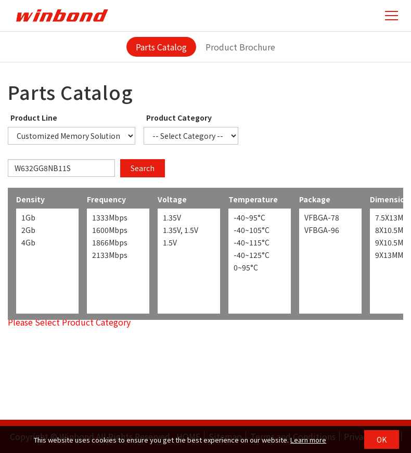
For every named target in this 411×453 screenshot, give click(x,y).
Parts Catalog (161, 47)
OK (382, 439)
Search (143, 168)
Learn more (308, 440)
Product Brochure (240, 47)
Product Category (179, 117)
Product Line (33, 117)
